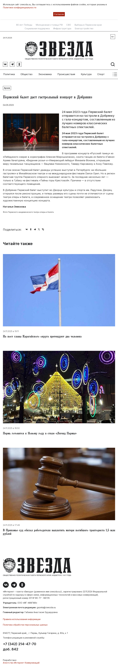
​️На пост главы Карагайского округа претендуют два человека (42, 337)
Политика (9, 74)
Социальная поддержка (37, 28)
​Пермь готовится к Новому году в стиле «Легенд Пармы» (39, 433)
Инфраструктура (62, 28)
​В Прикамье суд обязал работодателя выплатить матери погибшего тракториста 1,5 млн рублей (59, 532)
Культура (86, 74)
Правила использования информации (21, 619)
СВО (68, 25)
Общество (26, 74)
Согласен (59, 14)
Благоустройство (84, 28)
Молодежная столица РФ (49, 25)
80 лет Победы (24, 25)
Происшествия (66, 74)
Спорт (101, 74)
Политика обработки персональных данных (25, 624)
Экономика (45, 74)
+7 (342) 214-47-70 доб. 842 (19, 647)
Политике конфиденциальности (19, 7)
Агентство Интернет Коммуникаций (21, 662)
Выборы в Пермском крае (88, 25)
